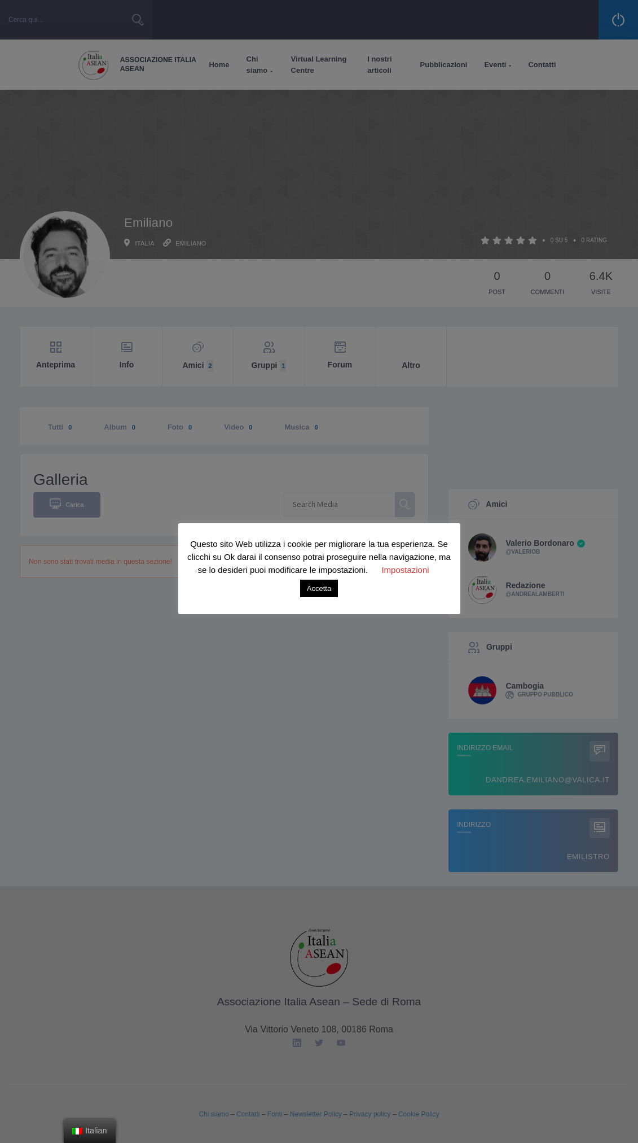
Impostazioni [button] (405, 570)
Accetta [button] (319, 588)
